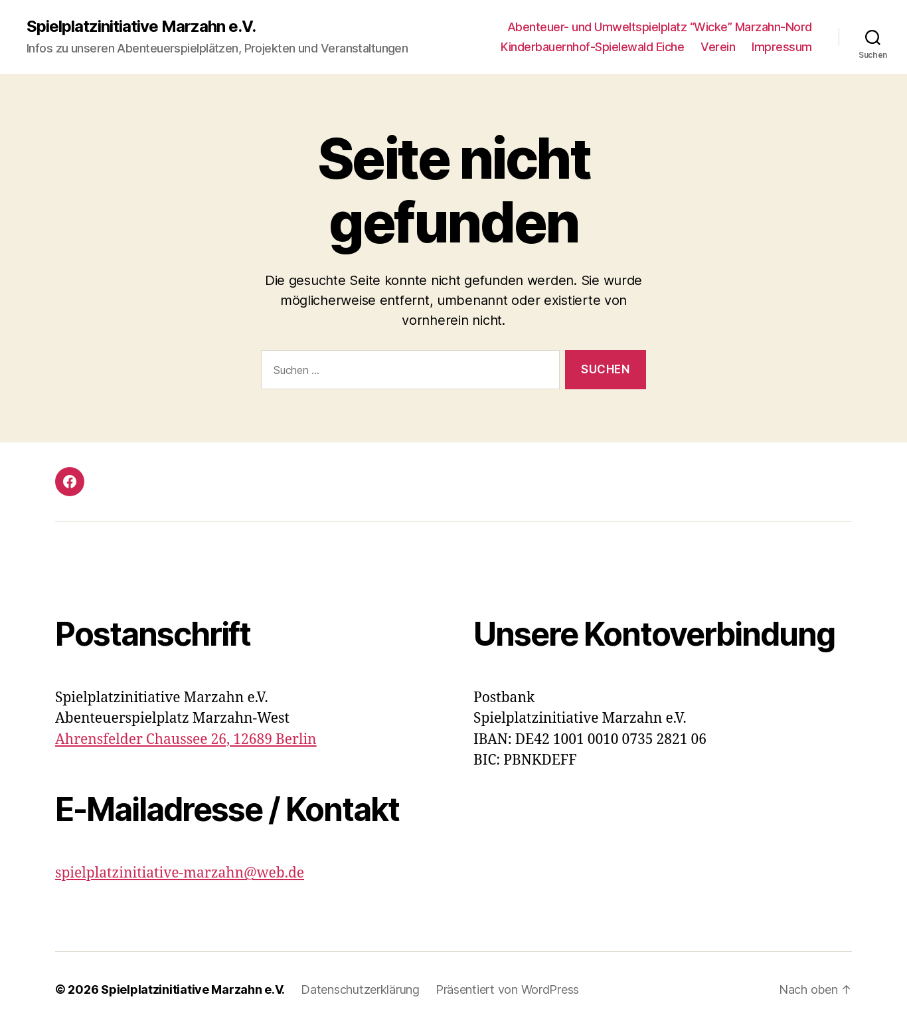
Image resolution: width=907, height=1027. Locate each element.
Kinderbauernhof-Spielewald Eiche (592, 47)
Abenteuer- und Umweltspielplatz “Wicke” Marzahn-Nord (659, 27)
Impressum (782, 47)
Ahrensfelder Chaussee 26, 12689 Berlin (186, 740)
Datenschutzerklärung (360, 989)
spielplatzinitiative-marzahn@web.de (179, 873)
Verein (718, 47)
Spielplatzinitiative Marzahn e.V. (141, 27)
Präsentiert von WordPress (507, 989)
